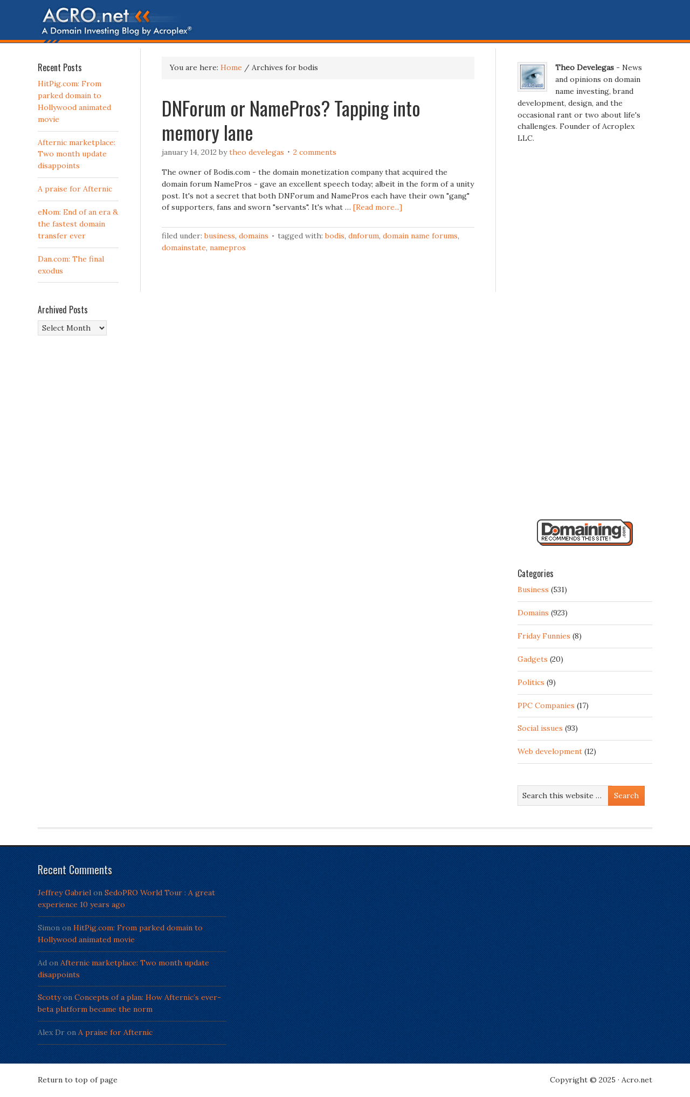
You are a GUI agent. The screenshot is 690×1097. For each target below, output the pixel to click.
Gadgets (533, 659)
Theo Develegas (256, 152)
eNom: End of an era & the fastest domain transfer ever (78, 224)
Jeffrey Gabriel (64, 892)
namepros (228, 247)
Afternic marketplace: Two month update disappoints (76, 154)
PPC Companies (546, 705)
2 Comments (314, 152)
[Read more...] (377, 207)
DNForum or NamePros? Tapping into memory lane (291, 119)
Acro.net (637, 1080)
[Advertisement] (585, 336)
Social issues (540, 728)
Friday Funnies (544, 636)
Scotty (49, 997)
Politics (531, 682)
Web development (550, 751)
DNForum (363, 236)
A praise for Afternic (75, 189)
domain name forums (420, 236)
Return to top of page (78, 1080)
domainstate (184, 247)
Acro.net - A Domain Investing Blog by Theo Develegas (345, 24)
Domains (253, 236)
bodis (334, 236)
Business (219, 236)
